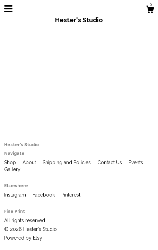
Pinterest (70, 195)
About (30, 162)
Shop (10, 162)
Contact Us (110, 162)
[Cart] (150, 10)
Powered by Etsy (23, 238)
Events (136, 162)
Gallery (12, 169)
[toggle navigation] (8, 8)
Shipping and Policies (67, 162)
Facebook (44, 195)
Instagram (15, 195)
